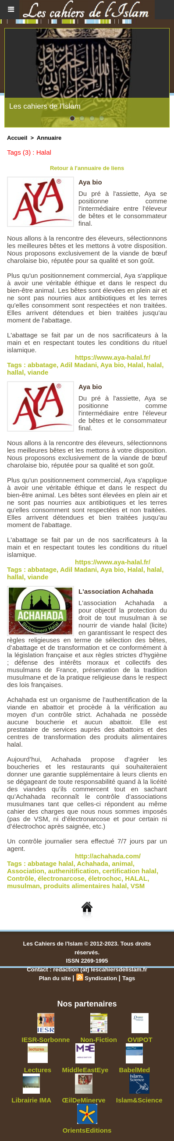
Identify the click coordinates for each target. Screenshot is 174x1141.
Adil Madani (78, 365)
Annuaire (49, 138)
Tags (128, 978)
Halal (135, 365)
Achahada (92, 863)
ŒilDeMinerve (83, 1100)
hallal (15, 372)
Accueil (17, 138)
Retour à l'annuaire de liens (87, 168)
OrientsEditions (87, 1130)
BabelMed (134, 1070)
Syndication (101, 978)
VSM (138, 885)
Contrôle (20, 878)
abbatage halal (50, 863)
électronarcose (61, 878)
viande (38, 372)
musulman (23, 885)
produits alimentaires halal (85, 885)
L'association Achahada (115, 591)
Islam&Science (139, 1100)
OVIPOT (140, 1039)
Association (25, 871)
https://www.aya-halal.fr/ (112, 357)
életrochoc (104, 878)
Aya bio (90, 182)
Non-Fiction (99, 1039)
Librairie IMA (31, 1100)
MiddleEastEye (85, 1070)
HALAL (136, 878)
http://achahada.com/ (108, 856)
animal (122, 863)
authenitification (73, 871)
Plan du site (55, 978)
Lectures (38, 1070)
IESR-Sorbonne (45, 1039)
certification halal (129, 871)
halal (154, 365)
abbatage (42, 365)
